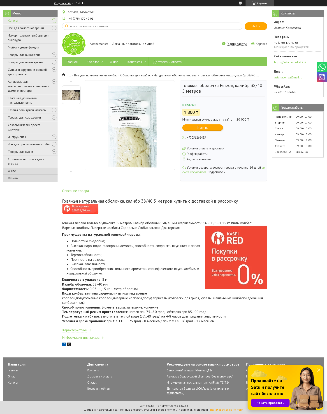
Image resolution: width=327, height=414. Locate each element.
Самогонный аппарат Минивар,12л (190, 370)
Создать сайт (62, 3)
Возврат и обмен (98, 389)
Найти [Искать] (256, 26)
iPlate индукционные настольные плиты (22, 100)
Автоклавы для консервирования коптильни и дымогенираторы (28, 86)
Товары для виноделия (24, 55)
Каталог (13, 20)
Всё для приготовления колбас (29, 144)
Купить (202, 127)
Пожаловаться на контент (226, 409)
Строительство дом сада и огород (26, 161)
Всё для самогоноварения (26, 28)
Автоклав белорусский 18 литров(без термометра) (200, 376)
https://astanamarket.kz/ (290, 62)
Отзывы (13, 178)
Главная (72, 62)
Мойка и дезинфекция (23, 47)
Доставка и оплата (167, 62)
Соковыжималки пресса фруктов (24, 127)
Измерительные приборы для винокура (28, 37)
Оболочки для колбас (135, 75)
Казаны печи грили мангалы (27, 110)
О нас (12, 171)
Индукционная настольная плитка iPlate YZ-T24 (198, 382)
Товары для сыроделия (24, 117)
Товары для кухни (20, 152)
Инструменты (17, 137)
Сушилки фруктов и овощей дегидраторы (27, 72)
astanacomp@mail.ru (288, 77)
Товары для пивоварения (25, 62)
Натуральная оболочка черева (175, 75)
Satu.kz (183, 405)
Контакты (135, 62)
